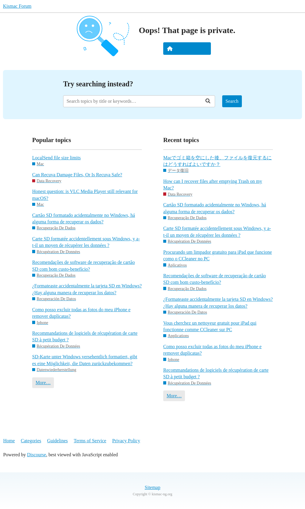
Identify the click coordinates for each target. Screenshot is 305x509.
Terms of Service (90, 440)
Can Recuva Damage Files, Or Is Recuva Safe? (77, 174)
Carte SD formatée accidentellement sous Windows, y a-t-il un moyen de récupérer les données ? (86, 242)
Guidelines (57, 440)
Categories (31, 440)
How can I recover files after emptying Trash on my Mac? (212, 184)
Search (232, 101)
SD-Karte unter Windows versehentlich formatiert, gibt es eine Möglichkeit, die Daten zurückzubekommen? (84, 360)
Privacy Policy (126, 440)
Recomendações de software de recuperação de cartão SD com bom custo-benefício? (83, 265)
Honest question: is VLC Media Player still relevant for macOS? (85, 194)
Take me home (187, 49)
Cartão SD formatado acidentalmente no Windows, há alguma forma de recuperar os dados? (83, 218)
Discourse (36, 454)
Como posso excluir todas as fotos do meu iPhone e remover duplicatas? (81, 313)
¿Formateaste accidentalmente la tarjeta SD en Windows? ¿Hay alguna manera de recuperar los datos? (87, 289)
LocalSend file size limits (56, 157)
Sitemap (152, 487)
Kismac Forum (17, 6)
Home (9, 440)
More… (43, 382)
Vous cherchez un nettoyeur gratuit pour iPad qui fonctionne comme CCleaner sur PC (209, 326)
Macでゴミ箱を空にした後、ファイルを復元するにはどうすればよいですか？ (217, 161)
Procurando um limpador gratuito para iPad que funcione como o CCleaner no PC (217, 255)
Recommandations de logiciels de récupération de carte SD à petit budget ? (85, 336)
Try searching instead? (98, 84)
